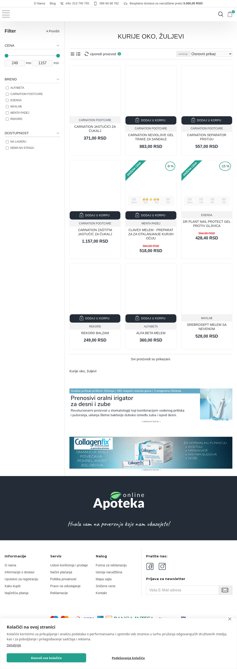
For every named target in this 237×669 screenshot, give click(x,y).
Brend (11, 79)
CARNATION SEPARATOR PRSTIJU (206, 137)
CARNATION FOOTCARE (95, 120)
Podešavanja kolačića (128, 657)
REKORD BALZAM (95, 333)
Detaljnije (14, 644)
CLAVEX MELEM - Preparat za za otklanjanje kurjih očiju (150, 234)
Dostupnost (17, 133)
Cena (9, 45)
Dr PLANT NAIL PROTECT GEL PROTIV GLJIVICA (207, 224)
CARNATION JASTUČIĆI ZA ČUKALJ (95, 129)
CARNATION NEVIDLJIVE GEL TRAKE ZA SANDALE (151, 137)
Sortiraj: (183, 54)
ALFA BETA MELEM (150, 333)
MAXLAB (206, 318)
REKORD (95, 326)
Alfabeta (151, 326)
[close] (230, 618)
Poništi (54, 31)
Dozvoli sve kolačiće (46, 657)
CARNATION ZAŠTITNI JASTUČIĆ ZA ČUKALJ (95, 232)
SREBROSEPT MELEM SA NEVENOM (207, 327)
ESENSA (206, 215)
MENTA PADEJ (150, 223)
